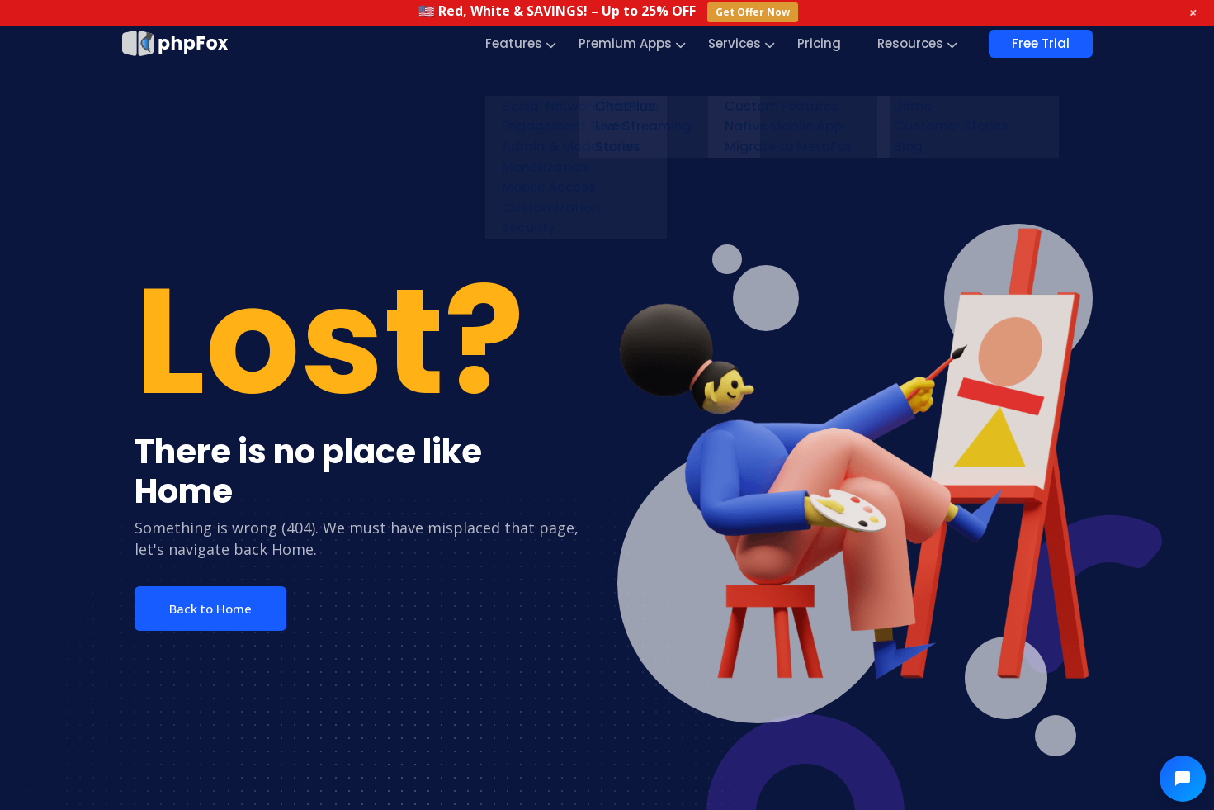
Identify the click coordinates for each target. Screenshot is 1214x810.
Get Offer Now (753, 12)
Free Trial (1041, 43)
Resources (910, 43)
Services (734, 43)
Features (513, 43)
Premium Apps (625, 43)
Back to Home (210, 608)
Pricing (819, 43)
